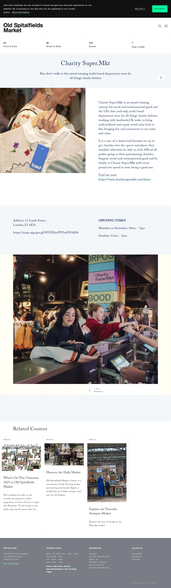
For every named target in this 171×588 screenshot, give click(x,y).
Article (7, 440)
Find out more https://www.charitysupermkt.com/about (125, 177)
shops (67, 566)
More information (21, 12)
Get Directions (11, 563)
